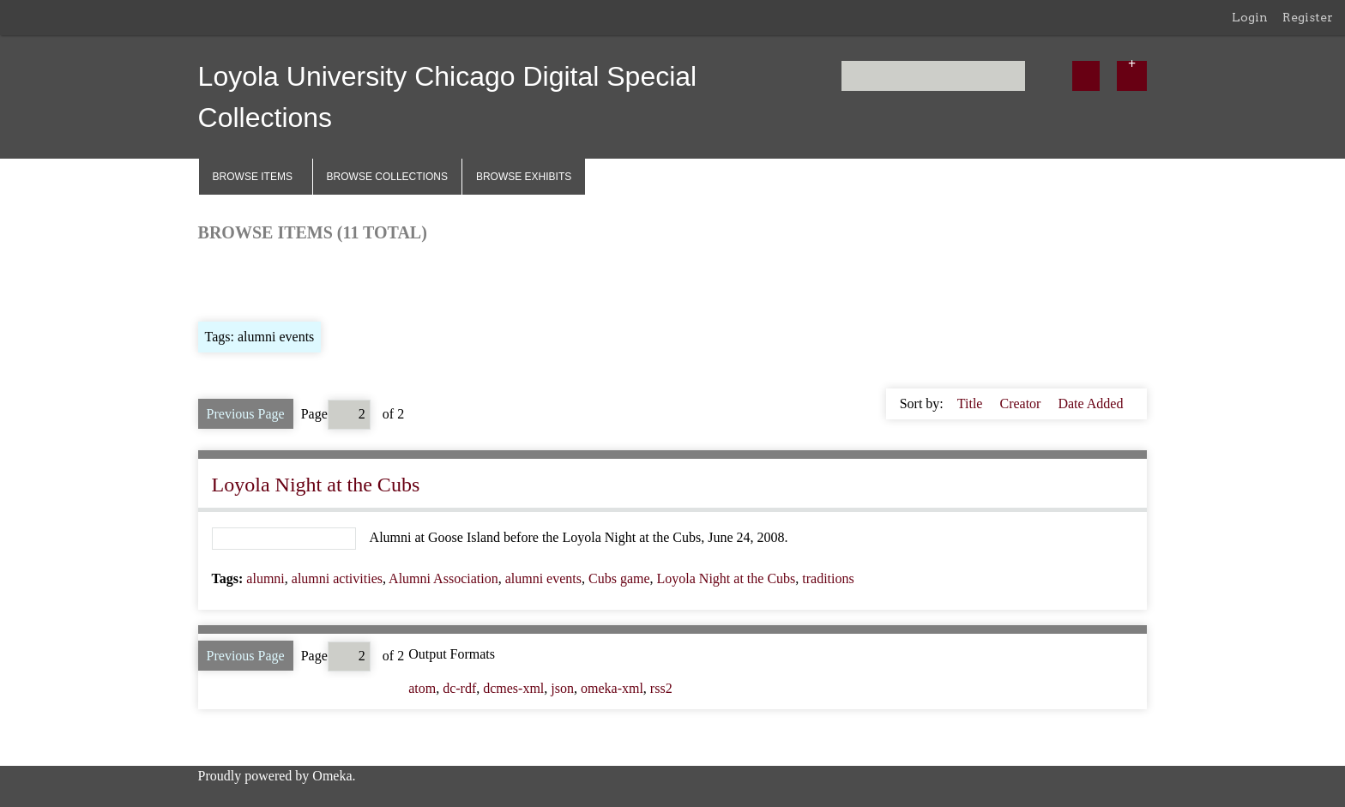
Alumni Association (443, 578)
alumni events (543, 578)
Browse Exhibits (523, 177)
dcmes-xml (513, 688)
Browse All (229, 280)
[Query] (933, 76)
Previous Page (246, 414)
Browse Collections (387, 177)
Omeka (332, 775)
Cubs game (619, 578)
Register (1307, 17)
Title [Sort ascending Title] (971, 403)
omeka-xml (612, 688)
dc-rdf (459, 688)
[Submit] (1086, 76)
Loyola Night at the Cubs (316, 484)
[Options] (1132, 76)
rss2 (661, 688)
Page (336, 415)
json (562, 688)
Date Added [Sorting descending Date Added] (1090, 403)
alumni (265, 578)
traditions (827, 578)
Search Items (405, 280)
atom (422, 688)
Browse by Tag (315, 280)
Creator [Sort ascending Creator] (1021, 403)
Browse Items (253, 177)
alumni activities (337, 578)
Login (1250, 17)
